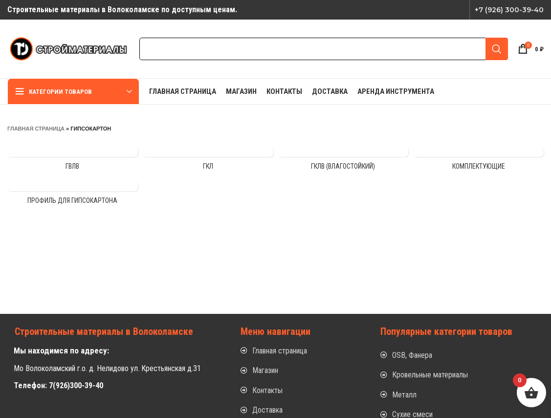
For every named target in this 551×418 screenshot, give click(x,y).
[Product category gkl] (208, 161)
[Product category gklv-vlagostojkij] (343, 161)
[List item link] (301, 351)
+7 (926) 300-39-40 (509, 9)
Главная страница (36, 129)
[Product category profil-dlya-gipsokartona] (72, 196)
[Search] (323, 49)
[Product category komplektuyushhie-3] (478, 161)
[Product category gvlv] (72, 161)
